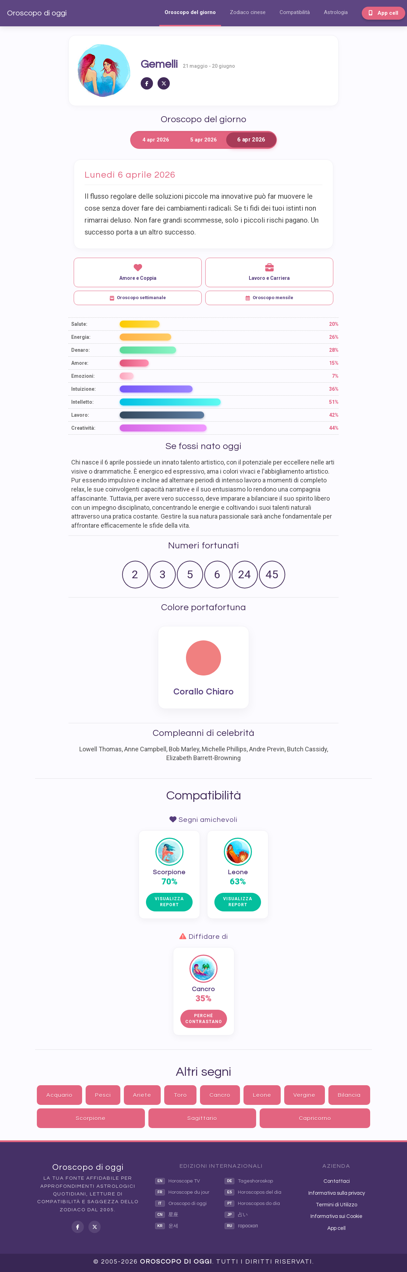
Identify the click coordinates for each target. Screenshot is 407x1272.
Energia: (81, 337)
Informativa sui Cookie (336, 1216)
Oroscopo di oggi (37, 13)
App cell (383, 13)
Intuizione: (83, 389)
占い (236, 1215)
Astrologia (336, 12)
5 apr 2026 (203, 140)
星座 (166, 1215)
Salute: (79, 324)
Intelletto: (82, 402)
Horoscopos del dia (253, 1192)
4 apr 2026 (155, 140)
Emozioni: (83, 376)
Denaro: (80, 350)
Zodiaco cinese (248, 12)
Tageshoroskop (249, 1181)
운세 (166, 1226)
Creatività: (83, 428)
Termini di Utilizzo (336, 1204)
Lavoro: (80, 415)
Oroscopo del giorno (190, 12)
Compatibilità (295, 12)
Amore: (79, 363)
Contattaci (336, 1181)
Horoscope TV (177, 1181)
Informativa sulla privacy (336, 1193)
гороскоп (241, 1226)
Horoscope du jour (182, 1192)
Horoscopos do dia (252, 1203)
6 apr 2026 (251, 140)
